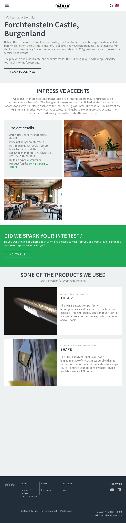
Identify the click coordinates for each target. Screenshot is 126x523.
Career (44, 483)
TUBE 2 (43, 245)
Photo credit (66, 511)
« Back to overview (22, 72)
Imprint (34, 511)
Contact (24, 511)
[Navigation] (7, 6)
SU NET (32, 245)
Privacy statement (49, 511)
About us (24, 483)
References (46, 490)
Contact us (17, 335)
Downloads (67, 483)
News (64, 490)
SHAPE (13, 248)
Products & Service (29, 496)
